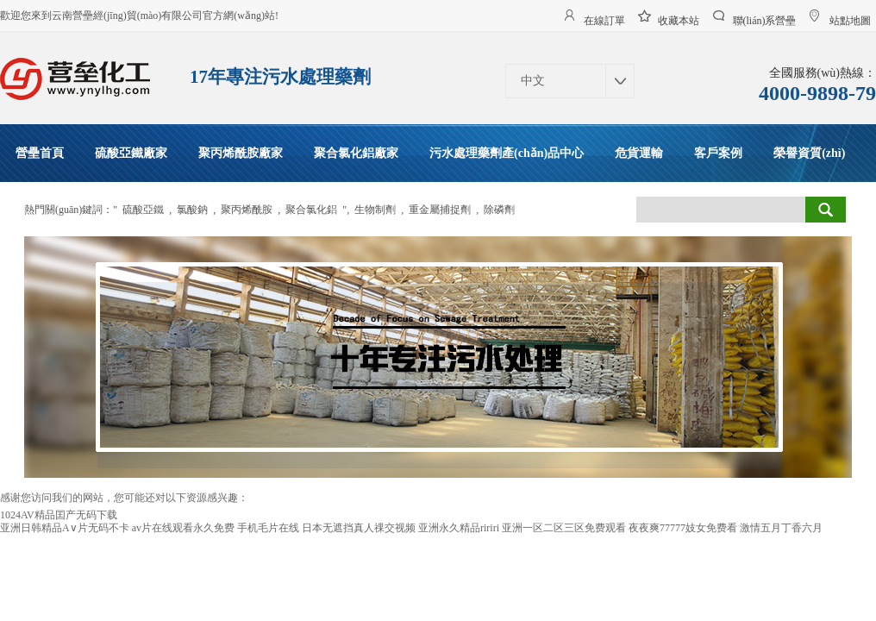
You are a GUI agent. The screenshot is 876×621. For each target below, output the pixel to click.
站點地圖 (850, 18)
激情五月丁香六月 (781, 528)
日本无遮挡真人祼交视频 (359, 528)
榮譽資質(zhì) (809, 153)
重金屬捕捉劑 (440, 210)
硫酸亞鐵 (143, 210)
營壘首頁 (40, 153)
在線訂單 (604, 18)
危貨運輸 (639, 153)
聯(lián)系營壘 (765, 18)
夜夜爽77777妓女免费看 (683, 528)
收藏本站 (678, 18)
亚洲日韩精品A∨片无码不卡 (64, 528)
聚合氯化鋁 (311, 210)
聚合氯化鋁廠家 (356, 153)
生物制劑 (375, 210)
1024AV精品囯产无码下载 (58, 515)
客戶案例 (718, 153)
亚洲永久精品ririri (458, 528)
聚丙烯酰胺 (246, 210)
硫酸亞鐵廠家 (131, 153)
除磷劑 (499, 210)
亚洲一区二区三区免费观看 (564, 528)
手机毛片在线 (268, 528)
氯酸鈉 (192, 210)
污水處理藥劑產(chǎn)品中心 (506, 153)
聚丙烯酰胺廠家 (240, 153)
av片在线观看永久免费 (183, 528)
